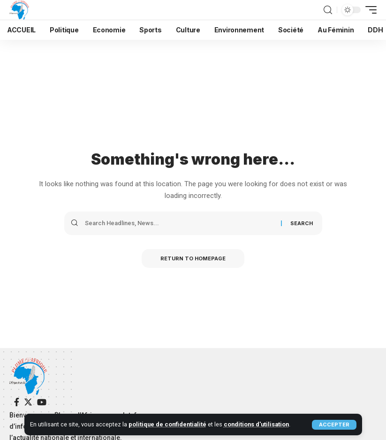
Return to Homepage (193, 258)
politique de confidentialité (167, 424)
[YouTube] (42, 402)
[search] (327, 10)
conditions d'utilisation (256, 424)
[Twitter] (28, 402)
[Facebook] (17, 402)
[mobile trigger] (369, 10)
